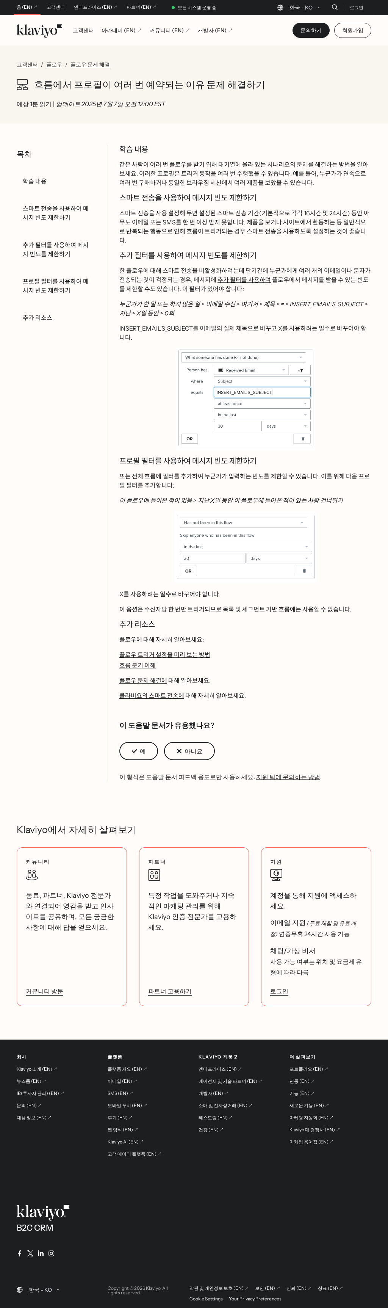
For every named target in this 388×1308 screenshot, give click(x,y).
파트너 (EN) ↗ (141, 7)
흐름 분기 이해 (137, 665)
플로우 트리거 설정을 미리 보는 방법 (164, 655)
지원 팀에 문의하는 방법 (288, 777)
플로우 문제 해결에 (143, 680)
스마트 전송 (134, 213)
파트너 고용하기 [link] (170, 991)
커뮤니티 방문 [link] (44, 991)
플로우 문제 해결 (90, 64)
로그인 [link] (279, 991)
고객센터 (56, 7)
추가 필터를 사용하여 (244, 280)
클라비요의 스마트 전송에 (151, 695)
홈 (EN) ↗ (27, 7)
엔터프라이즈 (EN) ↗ (95, 7)
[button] (245, 399)
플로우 (54, 64)
